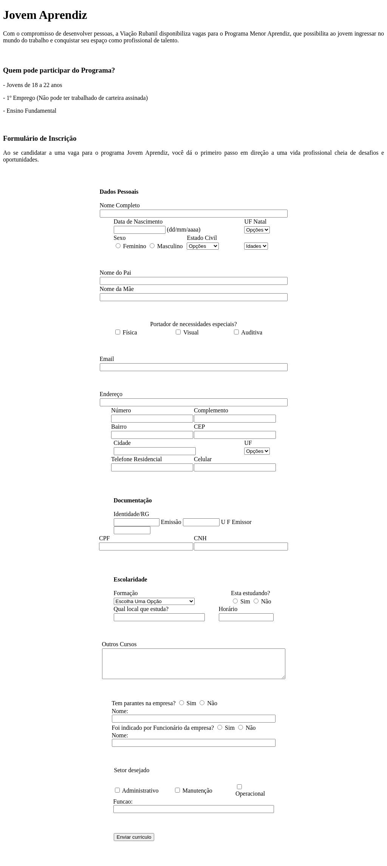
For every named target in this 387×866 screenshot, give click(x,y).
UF (248, 443)
